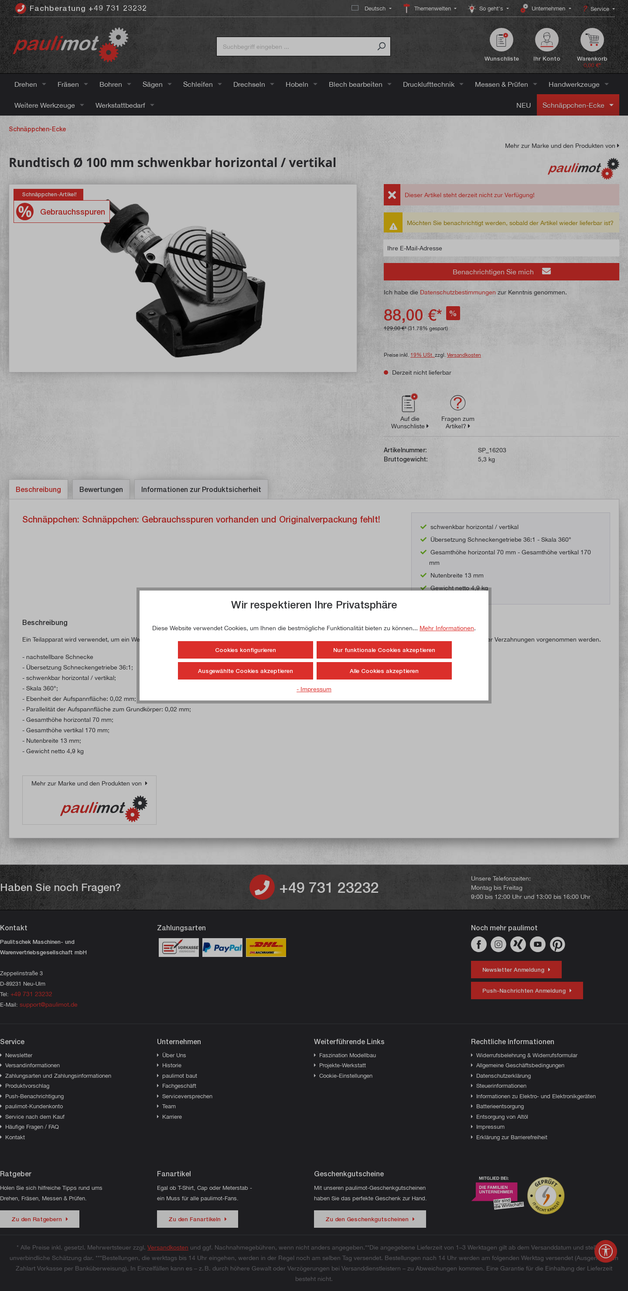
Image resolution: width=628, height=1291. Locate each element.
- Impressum (314, 689)
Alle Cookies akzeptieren (384, 670)
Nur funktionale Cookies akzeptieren (384, 649)
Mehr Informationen (447, 628)
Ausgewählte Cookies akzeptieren (245, 670)
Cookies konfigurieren (245, 649)
